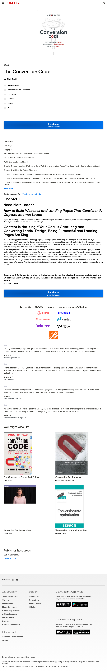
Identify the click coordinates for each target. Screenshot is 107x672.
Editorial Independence (35, 666)
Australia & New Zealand (12, 636)
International (9, 632)
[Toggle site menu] (3, 3)
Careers (5, 600)
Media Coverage (9, 607)
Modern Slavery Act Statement (57, 666)
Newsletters (34, 600)
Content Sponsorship (11, 624)
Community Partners (10, 610)
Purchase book (10, 558)
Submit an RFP (8, 617)
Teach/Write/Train (10, 596)
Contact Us (34, 596)
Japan (5, 640)
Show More (8, 188)
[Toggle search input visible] (104, 3)
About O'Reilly (9, 591)
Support (33, 591)
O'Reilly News (7, 603)
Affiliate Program (9, 614)
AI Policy (32, 607)
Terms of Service (8, 666)
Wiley (10, 108)
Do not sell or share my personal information (18, 657)
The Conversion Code (32, 194)
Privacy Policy (35, 603)
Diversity (6, 621)
